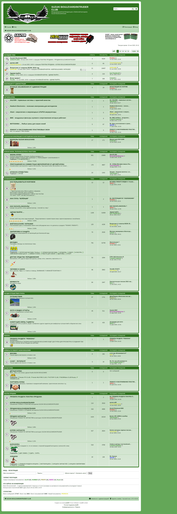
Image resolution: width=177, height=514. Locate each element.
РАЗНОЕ (21, 465)
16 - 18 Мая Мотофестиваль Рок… (120, 164)
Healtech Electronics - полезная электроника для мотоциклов (33, 106)
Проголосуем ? (114, 242)
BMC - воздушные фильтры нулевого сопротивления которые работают (38, 118)
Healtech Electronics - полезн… (119, 106)
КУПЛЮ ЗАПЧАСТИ (17, 430)
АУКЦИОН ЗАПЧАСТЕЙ (59, 464)
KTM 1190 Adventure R (117, 257)
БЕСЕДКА (14, 242)
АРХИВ (20, 173)
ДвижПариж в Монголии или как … (121, 296)
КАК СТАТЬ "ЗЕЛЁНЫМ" (19, 198)
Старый (112, 78)
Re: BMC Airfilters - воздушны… (120, 117)
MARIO (51, 479)
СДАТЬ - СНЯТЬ (33, 453)
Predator (112, 58)
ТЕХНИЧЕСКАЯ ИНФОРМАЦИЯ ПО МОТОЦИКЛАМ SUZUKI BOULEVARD (24, 136)
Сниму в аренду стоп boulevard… (120, 444)
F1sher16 (112, 140)
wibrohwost (113, 270)
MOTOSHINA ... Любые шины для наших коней (28, 124)
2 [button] (120, 51)
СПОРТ (68, 253)
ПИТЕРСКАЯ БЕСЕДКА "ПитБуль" (29, 252)
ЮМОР (70, 252)
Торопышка (113, 173)
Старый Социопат (115, 119)
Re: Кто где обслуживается (118, 361)
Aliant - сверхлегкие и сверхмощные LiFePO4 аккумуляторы (33, 112)
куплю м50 (14, 63)
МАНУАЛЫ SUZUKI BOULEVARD (22, 139)
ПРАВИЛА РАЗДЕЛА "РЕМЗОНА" (22, 339)
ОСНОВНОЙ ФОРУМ (43, 69)
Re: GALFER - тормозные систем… (121, 100)
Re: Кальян (113, 456)
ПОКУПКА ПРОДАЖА (46, 59)
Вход (5, 470)
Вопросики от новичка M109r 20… (120, 223)
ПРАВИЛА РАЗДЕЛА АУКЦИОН (28, 464)
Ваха (111, 283)
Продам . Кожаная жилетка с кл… (120, 172)
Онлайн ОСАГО (115, 269)
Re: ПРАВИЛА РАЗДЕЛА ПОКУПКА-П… (122, 396)
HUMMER (35, 479)
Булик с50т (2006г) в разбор (119, 416)
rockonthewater (114, 165)
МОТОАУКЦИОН (45, 464)
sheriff (27, 479)
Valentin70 (113, 101)
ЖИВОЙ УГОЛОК (34, 253)
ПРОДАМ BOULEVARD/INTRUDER (64, 59)
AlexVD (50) (113, 154)
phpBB (67, 503)
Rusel (58, 479)
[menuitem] (14, 27)
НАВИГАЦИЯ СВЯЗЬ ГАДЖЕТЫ (22, 322)
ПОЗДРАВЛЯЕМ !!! (23, 159)
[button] (114, 51)
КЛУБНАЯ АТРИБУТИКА (19, 172)
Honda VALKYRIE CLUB (39, 377)
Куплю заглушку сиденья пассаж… (121, 430)
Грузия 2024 (113, 310)
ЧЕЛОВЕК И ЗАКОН (17, 269)
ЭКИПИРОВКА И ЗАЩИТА (20, 231)
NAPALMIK (13, 69)
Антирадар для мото (116, 322)
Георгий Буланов (15, 64)
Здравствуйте (15, 73)
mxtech (112, 233)
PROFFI (43, 479)
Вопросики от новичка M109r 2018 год (24, 68)
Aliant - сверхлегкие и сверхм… (120, 112)
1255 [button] (134, 51)
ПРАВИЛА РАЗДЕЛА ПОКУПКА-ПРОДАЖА (26, 397)
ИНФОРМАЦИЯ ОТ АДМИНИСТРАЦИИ (15, 84)
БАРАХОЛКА (15, 444)
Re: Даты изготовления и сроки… (120, 123)
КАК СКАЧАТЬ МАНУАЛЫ (19, 206)
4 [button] (125, 51)
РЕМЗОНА (7, 335)
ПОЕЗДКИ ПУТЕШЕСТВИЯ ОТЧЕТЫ (14, 293)
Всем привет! (15, 78)
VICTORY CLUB (52, 377)
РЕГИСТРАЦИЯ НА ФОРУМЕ (119, 86)
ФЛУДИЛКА (62, 252)
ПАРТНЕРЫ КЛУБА (9, 97)
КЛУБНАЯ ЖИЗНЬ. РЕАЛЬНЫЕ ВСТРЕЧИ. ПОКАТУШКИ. (20, 151)
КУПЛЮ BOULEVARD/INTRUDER (66, 64)
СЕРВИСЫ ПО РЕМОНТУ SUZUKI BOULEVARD (17, 350)
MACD (112, 323)
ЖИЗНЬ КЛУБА (15, 155)
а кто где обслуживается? (118, 353)
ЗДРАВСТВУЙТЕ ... (54, 75)
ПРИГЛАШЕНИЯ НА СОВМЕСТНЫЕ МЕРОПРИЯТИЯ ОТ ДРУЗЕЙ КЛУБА (37, 164)
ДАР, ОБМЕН (22, 453)
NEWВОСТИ (14, 282)
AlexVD (112, 125)
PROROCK (65, 493)
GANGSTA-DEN (15, 59)
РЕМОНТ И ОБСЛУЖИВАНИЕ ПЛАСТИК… (123, 129)
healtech (112, 107)
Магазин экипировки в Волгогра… (121, 231)
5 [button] (128, 51)
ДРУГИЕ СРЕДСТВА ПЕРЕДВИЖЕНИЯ (24, 257)
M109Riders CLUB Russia (67, 377)
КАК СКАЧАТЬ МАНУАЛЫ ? (118, 206)
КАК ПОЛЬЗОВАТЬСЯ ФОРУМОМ (22, 182)
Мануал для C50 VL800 (117, 139)
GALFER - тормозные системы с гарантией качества (30, 100)
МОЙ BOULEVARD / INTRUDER (60, 69)
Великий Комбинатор (116, 156)
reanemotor (113, 431)
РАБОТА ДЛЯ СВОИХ (48, 253)
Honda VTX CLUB (24, 377)
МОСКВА (13, 353)
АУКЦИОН (14, 456)
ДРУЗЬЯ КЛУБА (8, 368)
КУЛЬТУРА (78, 252)
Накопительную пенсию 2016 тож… (121, 281)
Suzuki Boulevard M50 (18, 58)
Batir (111, 354)
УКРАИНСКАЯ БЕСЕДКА (49, 252)
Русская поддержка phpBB (71, 505)
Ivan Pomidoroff (115, 73)
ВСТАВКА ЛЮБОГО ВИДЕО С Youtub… (122, 181)
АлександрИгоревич (116, 362)
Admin (112, 183)
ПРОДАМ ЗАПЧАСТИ (18, 416)
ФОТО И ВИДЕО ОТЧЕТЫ (19, 310)
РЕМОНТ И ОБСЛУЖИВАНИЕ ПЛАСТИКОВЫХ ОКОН (30, 130)
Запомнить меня (82, 473)
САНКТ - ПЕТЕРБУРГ (18, 361)
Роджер (112, 297)
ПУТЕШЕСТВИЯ (16, 296)
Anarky (12, 75)
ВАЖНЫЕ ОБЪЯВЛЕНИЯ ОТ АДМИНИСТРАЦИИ (28, 87)
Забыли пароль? (70, 473)
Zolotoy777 (113, 113)
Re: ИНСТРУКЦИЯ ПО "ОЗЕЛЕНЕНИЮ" (122, 198)
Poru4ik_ (12, 79)
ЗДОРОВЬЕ (60, 253)
